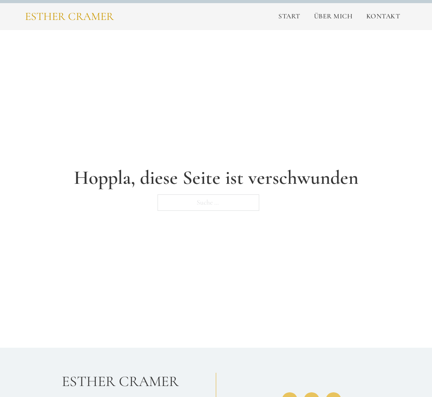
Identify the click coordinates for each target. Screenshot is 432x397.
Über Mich (333, 16)
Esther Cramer (69, 16)
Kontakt (383, 16)
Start (289, 16)
